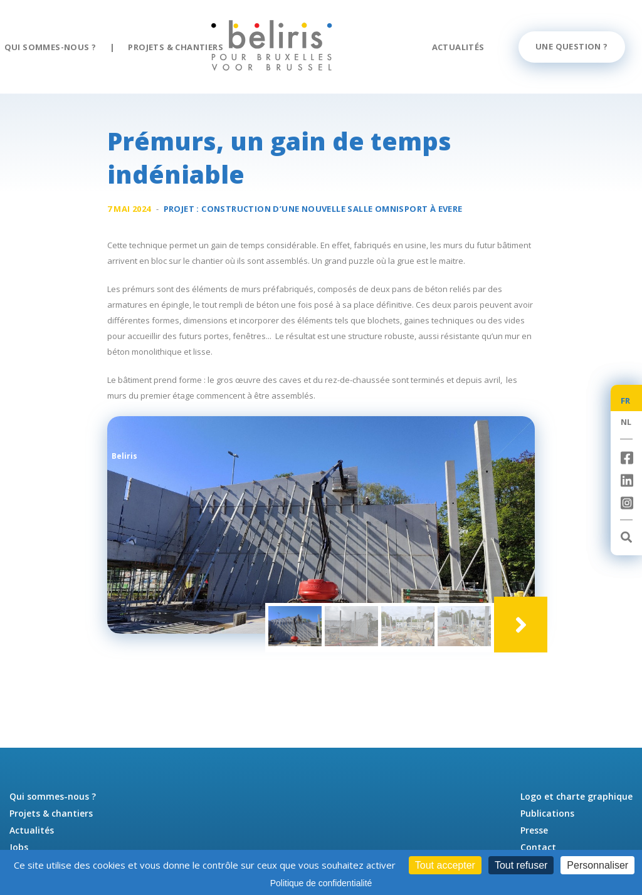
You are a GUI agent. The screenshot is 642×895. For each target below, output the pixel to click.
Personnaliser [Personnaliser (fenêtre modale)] (597, 865)
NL (626, 421)
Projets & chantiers (175, 47)
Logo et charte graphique (576, 796)
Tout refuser (521, 865)
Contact (538, 847)
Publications (547, 813)
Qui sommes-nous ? (50, 47)
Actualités (458, 47)
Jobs (18, 847)
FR (626, 400)
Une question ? (571, 46)
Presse (534, 830)
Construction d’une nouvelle (331, 210)
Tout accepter (445, 865)
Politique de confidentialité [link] (321, 883)
